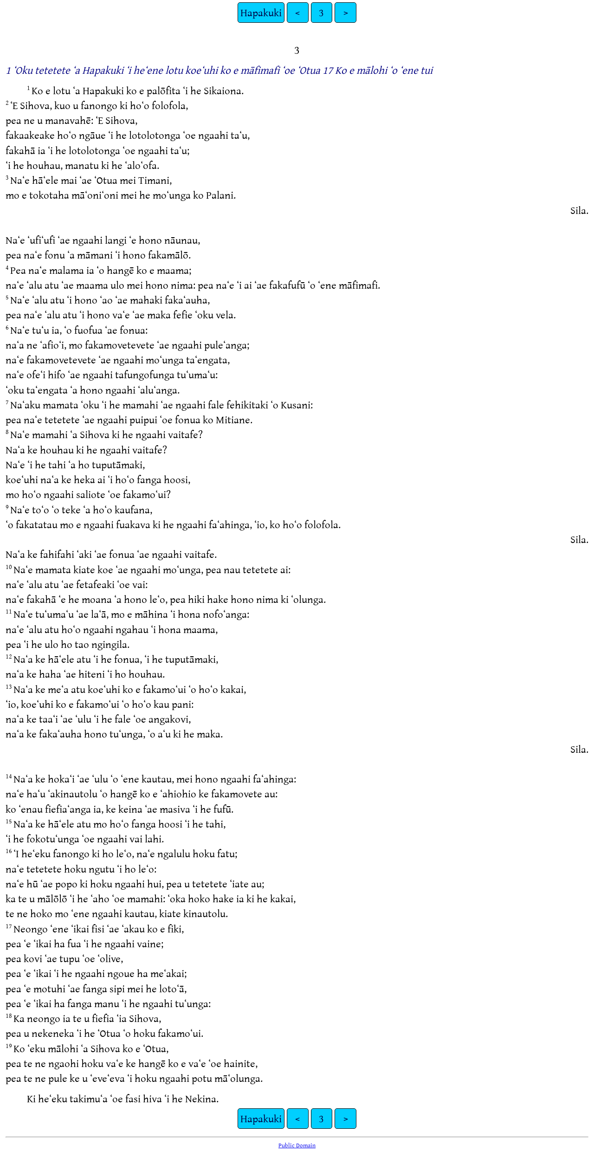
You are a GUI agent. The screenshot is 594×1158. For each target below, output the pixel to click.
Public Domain (297, 1145)
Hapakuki (261, 12)
